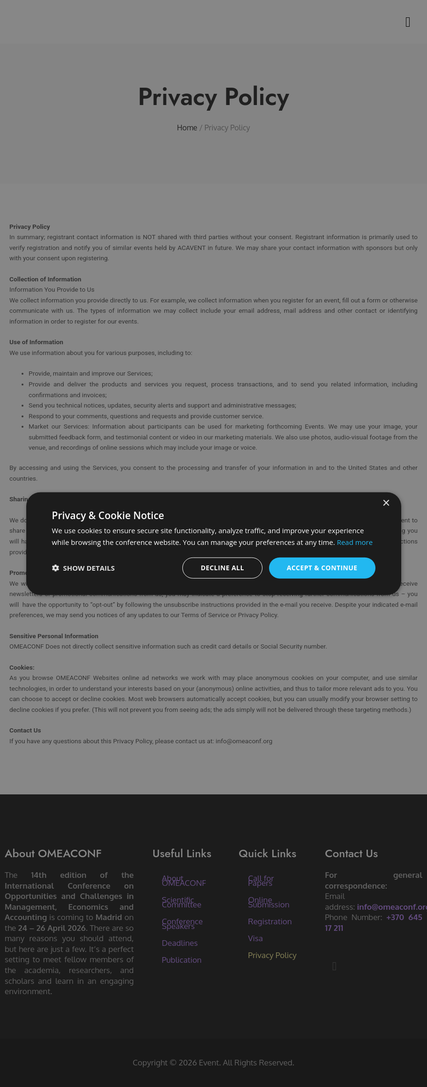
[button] (83, 568)
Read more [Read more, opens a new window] (355, 542)
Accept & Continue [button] (322, 567)
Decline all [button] (222, 567)
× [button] (386, 503)
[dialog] (213, 543)
